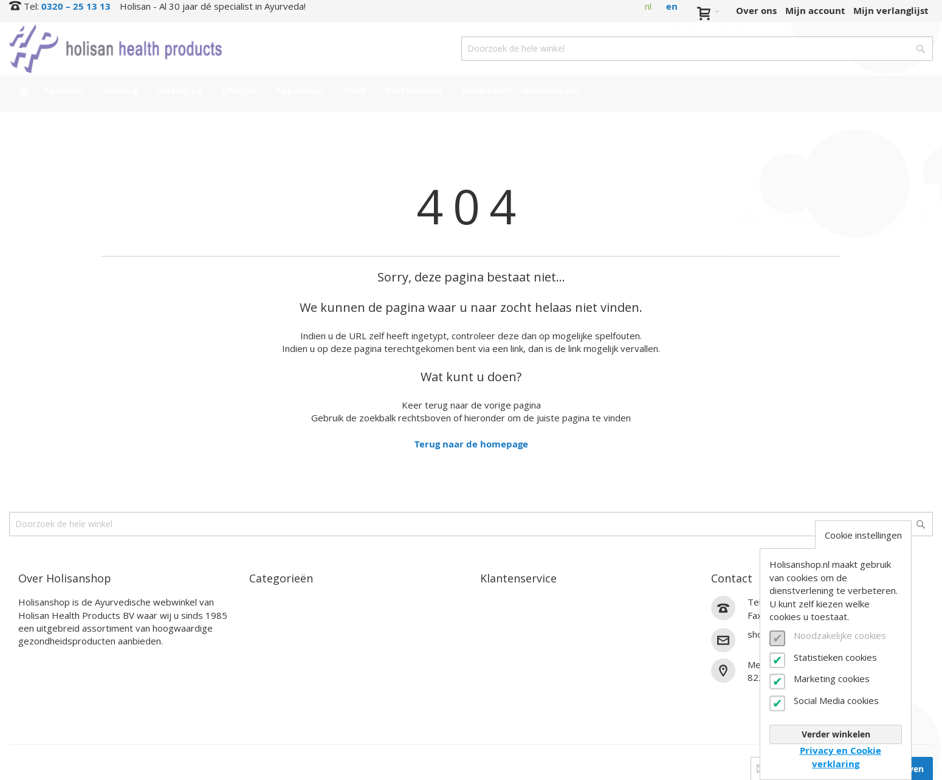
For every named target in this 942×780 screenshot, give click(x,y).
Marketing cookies (832, 678)
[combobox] (697, 48)
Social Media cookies (836, 700)
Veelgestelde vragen (526, 659)
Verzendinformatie (524, 630)
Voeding (267, 616)
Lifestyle (269, 644)
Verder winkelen (836, 734)
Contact (498, 602)
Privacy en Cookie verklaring (840, 757)
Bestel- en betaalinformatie (544, 616)
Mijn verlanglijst (891, 10)
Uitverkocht (276, 701)
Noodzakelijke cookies (840, 635)
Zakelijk (498, 673)
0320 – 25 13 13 (76, 6)
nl (648, 6)
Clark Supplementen (296, 659)
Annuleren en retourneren (541, 644)
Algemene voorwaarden (535, 688)
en (672, 6)
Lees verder (45, 660)
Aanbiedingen (281, 715)
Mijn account (815, 10)
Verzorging (273, 630)
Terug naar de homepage (471, 444)
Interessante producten (304, 688)
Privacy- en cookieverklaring (545, 701)
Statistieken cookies (835, 657)
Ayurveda (271, 602)
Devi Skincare (280, 673)
